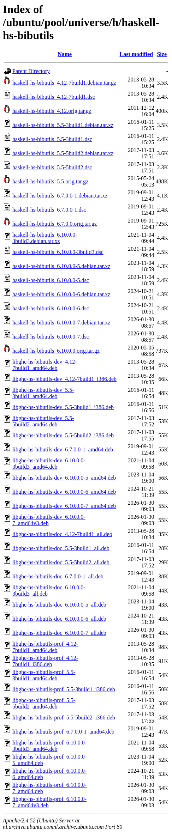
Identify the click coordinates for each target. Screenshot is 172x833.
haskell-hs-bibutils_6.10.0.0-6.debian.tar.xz (61, 294)
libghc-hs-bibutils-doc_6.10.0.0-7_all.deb (59, 633)
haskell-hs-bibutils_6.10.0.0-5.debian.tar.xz (61, 266)
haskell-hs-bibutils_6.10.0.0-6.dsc (50, 308)
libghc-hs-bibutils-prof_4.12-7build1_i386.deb (45, 661)
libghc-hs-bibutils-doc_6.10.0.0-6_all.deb (59, 619)
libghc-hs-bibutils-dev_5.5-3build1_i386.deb (63, 407)
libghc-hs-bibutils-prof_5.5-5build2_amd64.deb (43, 703)
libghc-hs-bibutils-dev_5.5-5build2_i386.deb (63, 435)
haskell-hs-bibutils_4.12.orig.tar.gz (51, 111)
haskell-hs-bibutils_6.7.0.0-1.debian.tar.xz (59, 196)
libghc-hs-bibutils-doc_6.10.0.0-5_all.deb (59, 605)
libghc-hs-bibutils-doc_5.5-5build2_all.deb (60, 562)
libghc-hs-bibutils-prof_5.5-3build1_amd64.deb (43, 675)
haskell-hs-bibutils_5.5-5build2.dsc (52, 167)
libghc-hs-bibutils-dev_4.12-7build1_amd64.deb (44, 365)
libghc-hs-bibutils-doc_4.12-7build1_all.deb (62, 534)
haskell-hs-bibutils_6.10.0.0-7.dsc (50, 337)
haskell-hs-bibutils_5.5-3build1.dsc (52, 139)
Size (162, 54)
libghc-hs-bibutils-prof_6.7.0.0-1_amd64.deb (63, 732)
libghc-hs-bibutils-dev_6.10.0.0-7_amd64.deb (64, 506)
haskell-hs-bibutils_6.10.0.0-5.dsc (50, 280)
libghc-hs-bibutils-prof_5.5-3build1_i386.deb (63, 689)
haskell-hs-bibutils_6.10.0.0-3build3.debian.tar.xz (44, 238)
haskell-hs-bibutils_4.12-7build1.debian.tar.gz (64, 83)
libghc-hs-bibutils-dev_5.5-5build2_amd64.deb (43, 421)
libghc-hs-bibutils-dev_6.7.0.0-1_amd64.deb (62, 449)
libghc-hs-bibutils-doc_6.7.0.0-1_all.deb (57, 576)
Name (65, 54)
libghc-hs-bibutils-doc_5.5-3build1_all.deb (60, 548)
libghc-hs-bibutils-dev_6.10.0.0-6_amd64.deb (64, 492)
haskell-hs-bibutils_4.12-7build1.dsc (53, 97)
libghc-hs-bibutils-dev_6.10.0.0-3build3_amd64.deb (48, 463)
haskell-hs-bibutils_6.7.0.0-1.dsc (49, 210)
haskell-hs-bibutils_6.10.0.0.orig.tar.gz (56, 351)
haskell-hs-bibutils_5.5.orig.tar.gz (50, 181)
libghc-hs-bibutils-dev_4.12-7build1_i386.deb (64, 379)
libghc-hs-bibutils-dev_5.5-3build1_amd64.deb (43, 393)
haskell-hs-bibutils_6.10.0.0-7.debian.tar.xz (61, 323)
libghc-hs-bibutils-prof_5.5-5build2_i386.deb (63, 717)
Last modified (136, 54)
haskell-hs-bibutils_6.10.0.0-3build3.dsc (57, 252)
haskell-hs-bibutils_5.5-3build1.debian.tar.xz (62, 125)
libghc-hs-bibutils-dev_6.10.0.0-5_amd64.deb (64, 478)
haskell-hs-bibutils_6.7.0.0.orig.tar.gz (54, 224)
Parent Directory (31, 71)
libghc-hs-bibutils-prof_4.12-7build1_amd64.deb (45, 647)
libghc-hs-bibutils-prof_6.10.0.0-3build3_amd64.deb (49, 746)
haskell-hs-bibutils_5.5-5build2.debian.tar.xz (62, 153)
